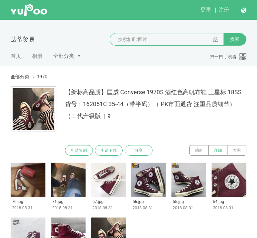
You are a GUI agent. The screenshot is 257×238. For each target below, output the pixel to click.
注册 (224, 10)
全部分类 (63, 56)
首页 (16, 56)
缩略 (199, 150)
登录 (205, 10)
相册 (37, 56)
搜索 (234, 39)
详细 (218, 150)
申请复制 (79, 150)
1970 (42, 76)
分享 (139, 150)
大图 (237, 150)
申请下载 (109, 150)
